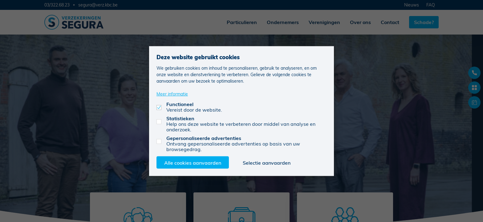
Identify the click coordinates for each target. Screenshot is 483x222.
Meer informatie (172, 94)
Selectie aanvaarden (266, 162)
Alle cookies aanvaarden (192, 162)
